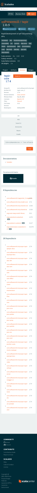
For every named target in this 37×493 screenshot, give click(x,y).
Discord (7, 445)
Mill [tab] (18, 119)
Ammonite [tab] (18, 127)
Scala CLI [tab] (18, 123)
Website (22, 29)
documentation (26, 46)
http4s (3, 46)
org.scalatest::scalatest (14, 223)
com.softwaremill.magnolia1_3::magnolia (19, 198)
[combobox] (23, 76)
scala (3, 49)
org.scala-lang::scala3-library (16, 213)
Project (5, 70)
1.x (15, 58)
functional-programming (20, 40)
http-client (9, 49)
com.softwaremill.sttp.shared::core (17, 206)
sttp (11, 40)
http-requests (5, 52)
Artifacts (14, 70)
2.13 (18, 56)
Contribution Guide (9, 452)
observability (5, 43)
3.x (14, 56)
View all (19, 101)
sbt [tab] (18, 116)
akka (19, 46)
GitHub (31, 29)
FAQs (5, 462)
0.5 (19, 61)
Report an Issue (8, 455)
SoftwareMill (21, 108)
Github (7, 442)
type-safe (23, 49)
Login (31, 14)
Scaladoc (9, 162)
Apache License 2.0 (9, 29)
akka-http (16, 49)
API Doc (10, 14)
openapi (17, 43)
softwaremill (10, 22)
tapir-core (7, 77)
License (6, 467)
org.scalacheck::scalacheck (15, 217)
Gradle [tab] (18, 134)
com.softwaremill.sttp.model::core (17, 202)
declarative (5, 40)
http (30, 43)
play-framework (11, 46)
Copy (29, 149)
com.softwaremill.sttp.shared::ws (17, 209)
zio (11, 43)
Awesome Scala (20, 14)
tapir (25, 22)
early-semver (21, 95)
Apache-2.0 (20, 99)
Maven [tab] (19, 130)
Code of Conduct (9, 464)
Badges (31, 70)
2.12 (22, 56)
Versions (22, 70)
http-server (24, 43)
